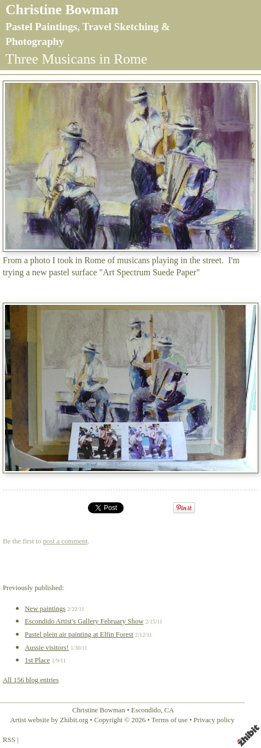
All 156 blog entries (31, 680)
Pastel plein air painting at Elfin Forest (79, 634)
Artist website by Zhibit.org (49, 720)
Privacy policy (213, 720)
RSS (9, 740)
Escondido (146, 710)
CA (169, 710)
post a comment (65, 541)
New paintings (45, 609)
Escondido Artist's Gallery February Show (84, 621)
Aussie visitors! (47, 647)
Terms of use (170, 720)
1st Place (37, 660)
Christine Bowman (61, 10)
